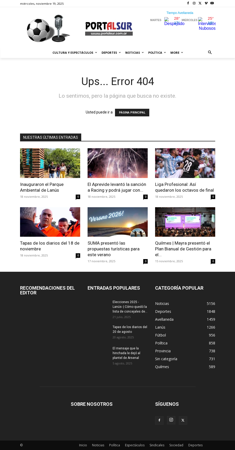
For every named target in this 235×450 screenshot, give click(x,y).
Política (114, 445)
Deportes (195, 445)
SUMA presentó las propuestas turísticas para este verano (114, 248)
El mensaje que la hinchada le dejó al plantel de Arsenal (126, 353)
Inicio (83, 445)
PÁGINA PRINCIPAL (132, 112)
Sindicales (157, 445)
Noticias (98, 445)
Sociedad (176, 445)
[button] (209, 52)
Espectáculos (135, 445)
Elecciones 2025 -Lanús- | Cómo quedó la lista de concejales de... (130, 306)
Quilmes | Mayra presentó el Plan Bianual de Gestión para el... (183, 248)
